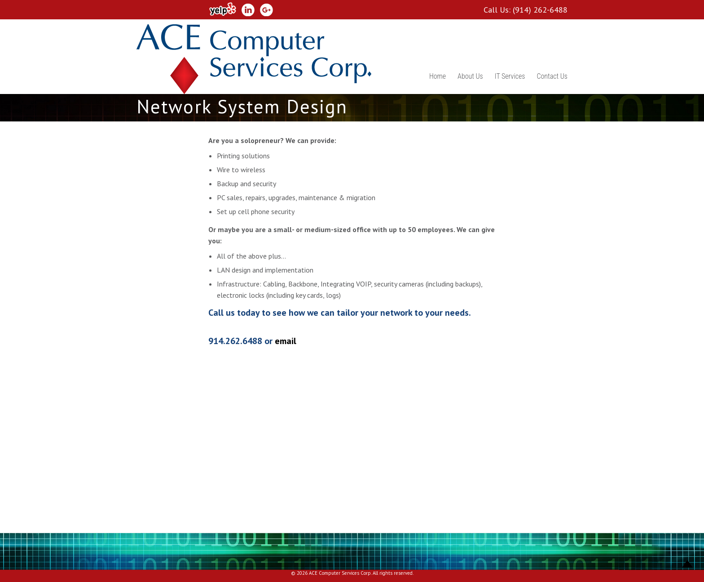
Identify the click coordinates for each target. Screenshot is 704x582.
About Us (470, 76)
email (285, 341)
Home (437, 76)
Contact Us (552, 76)
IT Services (510, 76)
